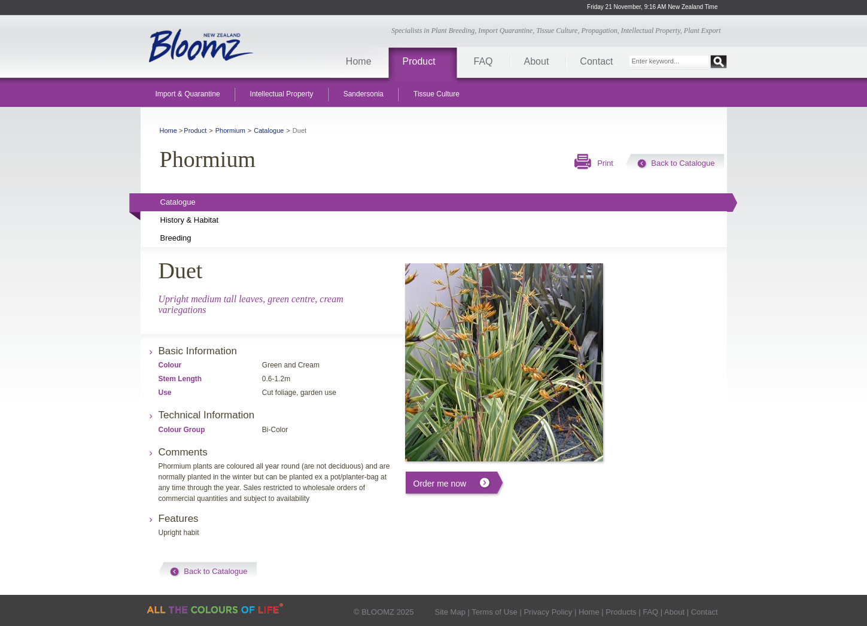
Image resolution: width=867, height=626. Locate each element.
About (536, 61)
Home (359, 61)
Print (605, 163)
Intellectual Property (282, 94)
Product (419, 61)
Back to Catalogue (682, 163)
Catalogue (269, 130)
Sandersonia (363, 94)
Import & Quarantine (188, 94)
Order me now (440, 483)
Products (621, 611)
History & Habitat (189, 219)
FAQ (483, 61)
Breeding (175, 237)
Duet (299, 130)
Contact (596, 61)
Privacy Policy (548, 611)
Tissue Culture (436, 94)
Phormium (230, 130)
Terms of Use (494, 611)
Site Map (450, 611)
